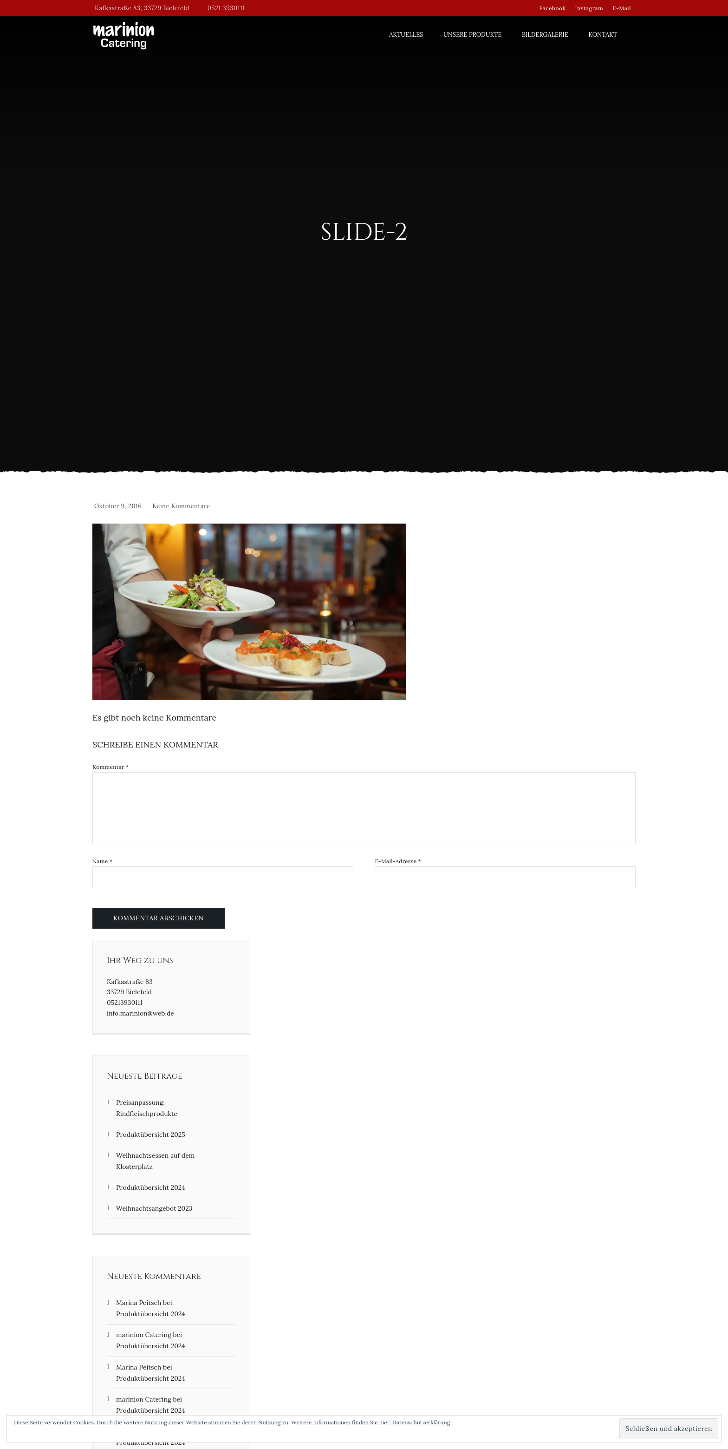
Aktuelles (406, 35)
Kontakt (602, 35)
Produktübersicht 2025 (150, 1134)
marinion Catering (143, 1335)
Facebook (553, 8)
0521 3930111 (226, 8)
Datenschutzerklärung (421, 1422)
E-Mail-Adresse (398, 861)
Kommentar (110, 767)
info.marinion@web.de (140, 1013)
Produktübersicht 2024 (150, 1187)
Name (102, 861)
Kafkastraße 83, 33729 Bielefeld (142, 8)
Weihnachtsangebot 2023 (154, 1208)
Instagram (589, 8)
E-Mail (621, 8)
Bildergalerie (545, 35)
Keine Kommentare (181, 506)
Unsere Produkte (472, 35)
